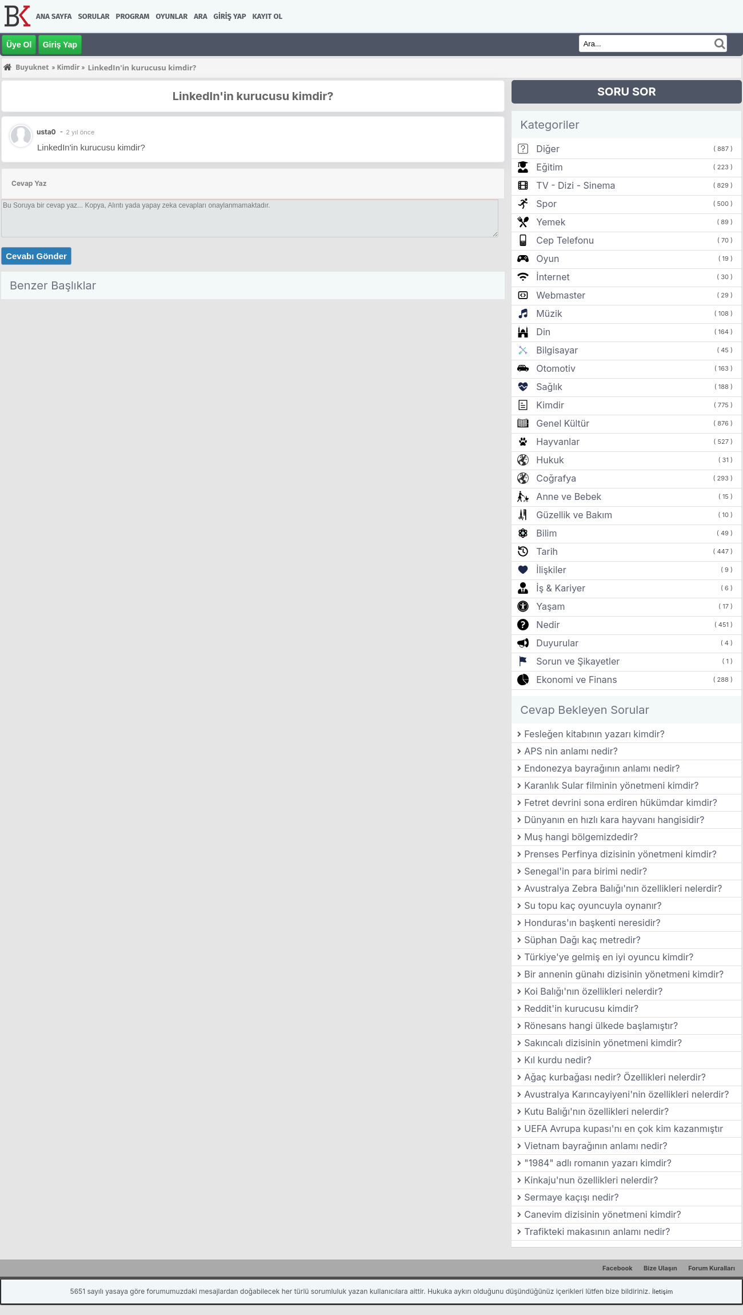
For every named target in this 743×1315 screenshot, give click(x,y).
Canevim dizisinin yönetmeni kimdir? (602, 1214)
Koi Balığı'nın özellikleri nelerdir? (593, 991)
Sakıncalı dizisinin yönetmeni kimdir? (603, 1042)
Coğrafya (556, 478)
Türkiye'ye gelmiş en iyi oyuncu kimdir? (608, 957)
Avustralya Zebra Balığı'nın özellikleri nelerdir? (623, 888)
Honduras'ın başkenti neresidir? (592, 922)
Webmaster (560, 295)
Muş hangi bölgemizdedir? (581, 837)
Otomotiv (556, 368)
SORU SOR (626, 91)
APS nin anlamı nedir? (571, 751)
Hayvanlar (558, 441)
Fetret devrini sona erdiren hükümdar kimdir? (620, 802)
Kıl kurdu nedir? (558, 1060)
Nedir (548, 624)
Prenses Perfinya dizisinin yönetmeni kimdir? (620, 854)
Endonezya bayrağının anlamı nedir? (602, 768)
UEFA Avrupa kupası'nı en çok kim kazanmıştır (623, 1128)
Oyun (547, 258)
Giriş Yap (230, 16)
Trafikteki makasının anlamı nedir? (597, 1231)
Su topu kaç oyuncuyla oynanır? (593, 905)
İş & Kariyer (560, 588)
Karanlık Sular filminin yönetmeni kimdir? (611, 785)
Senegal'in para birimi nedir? (585, 871)
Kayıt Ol (267, 16)
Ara (200, 16)
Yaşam (550, 606)
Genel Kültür (562, 423)
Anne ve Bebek (568, 496)
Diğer (548, 148)
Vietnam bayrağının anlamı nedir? (595, 1145)
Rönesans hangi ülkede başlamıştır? (601, 1025)
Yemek (550, 222)
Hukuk (550, 460)
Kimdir (550, 405)
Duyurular (557, 643)
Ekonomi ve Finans (576, 679)
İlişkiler (551, 569)
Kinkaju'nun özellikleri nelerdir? (591, 1180)
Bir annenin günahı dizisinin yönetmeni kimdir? (624, 974)
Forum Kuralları (711, 1268)
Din (543, 331)
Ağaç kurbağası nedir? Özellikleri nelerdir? (615, 1077)
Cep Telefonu (565, 240)
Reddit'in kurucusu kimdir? (581, 1008)
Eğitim (549, 167)
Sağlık (549, 386)
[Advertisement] (253, 384)
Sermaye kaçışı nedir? (571, 1197)
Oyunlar (172, 16)
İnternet (552, 277)
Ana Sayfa (53, 16)
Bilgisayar (557, 350)
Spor (546, 203)
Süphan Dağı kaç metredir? (582, 939)
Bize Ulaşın (660, 1268)
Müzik (549, 313)
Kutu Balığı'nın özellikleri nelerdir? (596, 1111)
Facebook (617, 1268)
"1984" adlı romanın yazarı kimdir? (598, 1163)
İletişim (662, 1292)
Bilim (546, 533)
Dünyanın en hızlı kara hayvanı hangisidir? (614, 819)
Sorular (93, 16)
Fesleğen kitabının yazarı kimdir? (594, 734)
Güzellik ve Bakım (574, 515)
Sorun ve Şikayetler (578, 661)
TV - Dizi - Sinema (575, 185)
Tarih (547, 551)
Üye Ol (18, 44)
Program (133, 16)
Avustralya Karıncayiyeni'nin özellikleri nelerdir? (626, 1094)
